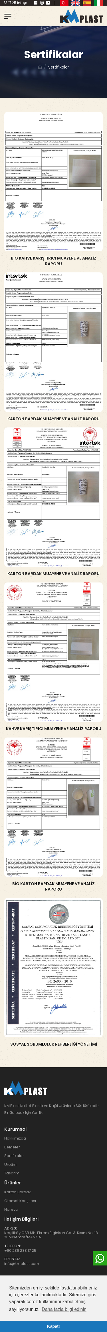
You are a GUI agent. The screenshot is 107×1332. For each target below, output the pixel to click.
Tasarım (11, 1173)
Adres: (10, 1228)
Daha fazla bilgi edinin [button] (64, 1309)
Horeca (11, 1209)
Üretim (10, 1164)
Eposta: (12, 1259)
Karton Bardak (17, 1192)
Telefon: (12, 1246)
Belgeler (12, 1147)
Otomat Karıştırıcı (20, 1201)
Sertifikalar (14, 1155)
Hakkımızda (15, 1138)
